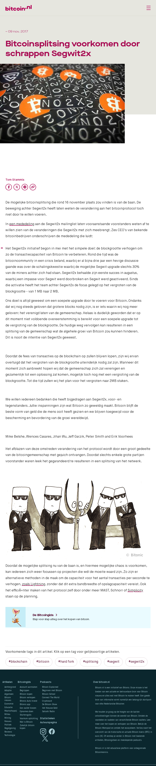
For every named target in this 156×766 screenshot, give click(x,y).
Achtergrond (10, 687)
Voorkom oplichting (29, 719)
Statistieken (47, 718)
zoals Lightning (33, 584)
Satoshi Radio (48, 711)
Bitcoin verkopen (27, 698)
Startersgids (25, 715)
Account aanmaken (28, 687)
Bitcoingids (24, 682)
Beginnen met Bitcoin (52, 691)
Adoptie (7, 691)
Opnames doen (26, 711)
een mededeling (21, 224)
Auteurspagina (48, 722)
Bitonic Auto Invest (28, 701)
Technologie (9, 735)
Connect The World (50, 698)
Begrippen (24, 691)
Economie (8, 704)
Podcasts (45, 682)
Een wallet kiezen (28, 708)
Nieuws (7, 721)
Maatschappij (10, 711)
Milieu (7, 714)
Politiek (7, 725)
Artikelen (7, 682)
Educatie (8, 707)
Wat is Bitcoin (26, 722)
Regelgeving (10, 728)
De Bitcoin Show (49, 704)
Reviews (8, 732)
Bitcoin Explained (50, 687)
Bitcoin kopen (26, 694)
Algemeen (9, 694)
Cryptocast (47, 701)
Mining (7, 718)
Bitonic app (25, 704)
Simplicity (135, 590)
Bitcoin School (48, 694)
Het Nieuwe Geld (49, 708)
